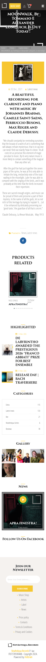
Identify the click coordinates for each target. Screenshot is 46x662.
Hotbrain (28, 656)
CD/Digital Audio (31, 301)
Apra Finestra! (18, 304)
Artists (23, 599)
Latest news (23, 48)
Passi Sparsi (13, 300)
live (7, 416)
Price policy (24, 617)
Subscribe (22, 588)
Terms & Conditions (23, 626)
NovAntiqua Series (12, 422)
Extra (7, 404)
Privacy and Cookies (23, 631)
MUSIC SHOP (15, 6)
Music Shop (24, 594)
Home (3, 48)
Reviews (9, 428)
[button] (14, 308)
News (12, 48)
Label (23, 604)
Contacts (23, 621)
